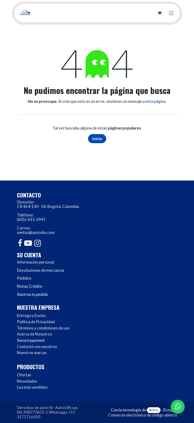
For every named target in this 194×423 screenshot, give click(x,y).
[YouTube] (28, 243)
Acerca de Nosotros (34, 334)
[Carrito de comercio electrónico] (159, 13)
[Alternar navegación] (171, 13)
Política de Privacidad (36, 321)
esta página (155, 101)
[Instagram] (37, 243)
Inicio (97, 138)
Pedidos (24, 278)
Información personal (35, 262)
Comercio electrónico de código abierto (142, 415)
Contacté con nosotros (37, 346)
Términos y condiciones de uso (43, 328)
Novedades (27, 381)
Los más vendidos (32, 387)
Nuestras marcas (32, 352)
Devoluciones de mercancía (40, 270)
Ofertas (24, 374)
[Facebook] (20, 243)
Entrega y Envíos (31, 315)
